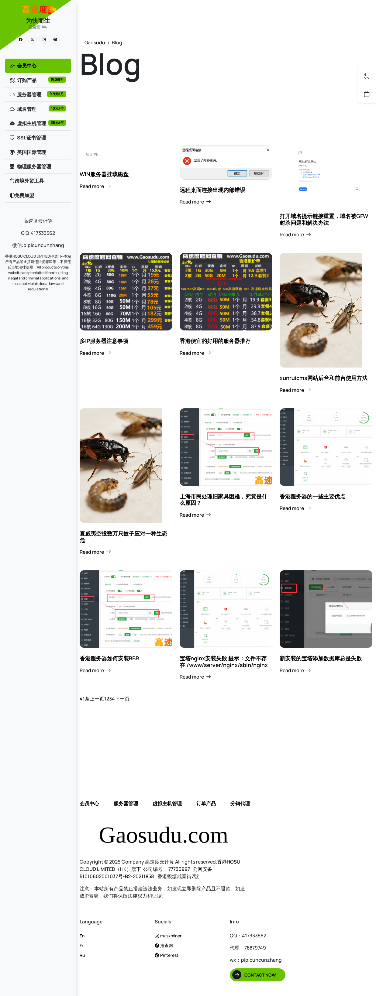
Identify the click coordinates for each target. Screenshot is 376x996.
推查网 (164, 945)
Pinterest (166, 955)
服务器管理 (126, 803)
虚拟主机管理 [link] (37, 123)
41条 (85, 698)
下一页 (122, 698)
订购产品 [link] (37, 80)
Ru (82, 955)
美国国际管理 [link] (27, 152)
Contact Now (260, 975)
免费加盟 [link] (21, 195)
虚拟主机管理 (167, 803)
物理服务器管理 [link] (30, 166)
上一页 (97, 698)
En (82, 936)
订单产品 (206, 803)
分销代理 (240, 803)
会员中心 (89, 803)
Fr (81, 945)
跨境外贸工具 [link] (26, 180)
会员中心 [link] (22, 65)
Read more (95, 186)
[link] (20, 39)
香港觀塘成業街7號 (178, 876)
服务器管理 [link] (37, 94)
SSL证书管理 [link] (27, 137)
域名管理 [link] (37, 108)
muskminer (168, 936)
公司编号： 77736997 (166, 869)
